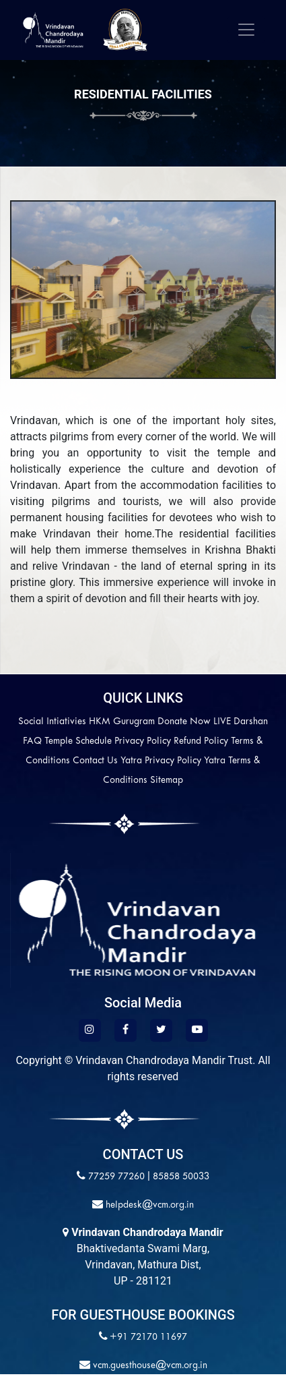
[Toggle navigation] (246, 29)
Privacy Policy (142, 741)
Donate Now (184, 721)
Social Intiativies (52, 721)
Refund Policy (201, 741)
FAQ (32, 741)
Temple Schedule (78, 741)
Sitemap (166, 780)
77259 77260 (116, 1177)
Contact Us (95, 761)
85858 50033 (181, 1177)
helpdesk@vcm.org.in (148, 1205)
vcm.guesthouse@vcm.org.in (148, 1365)
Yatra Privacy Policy (160, 761)
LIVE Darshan (240, 721)
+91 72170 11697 (148, 1337)
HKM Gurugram (122, 721)
